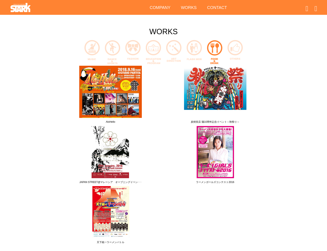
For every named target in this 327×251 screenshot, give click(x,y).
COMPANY (160, 8)
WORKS (189, 8)
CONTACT (217, 8)
